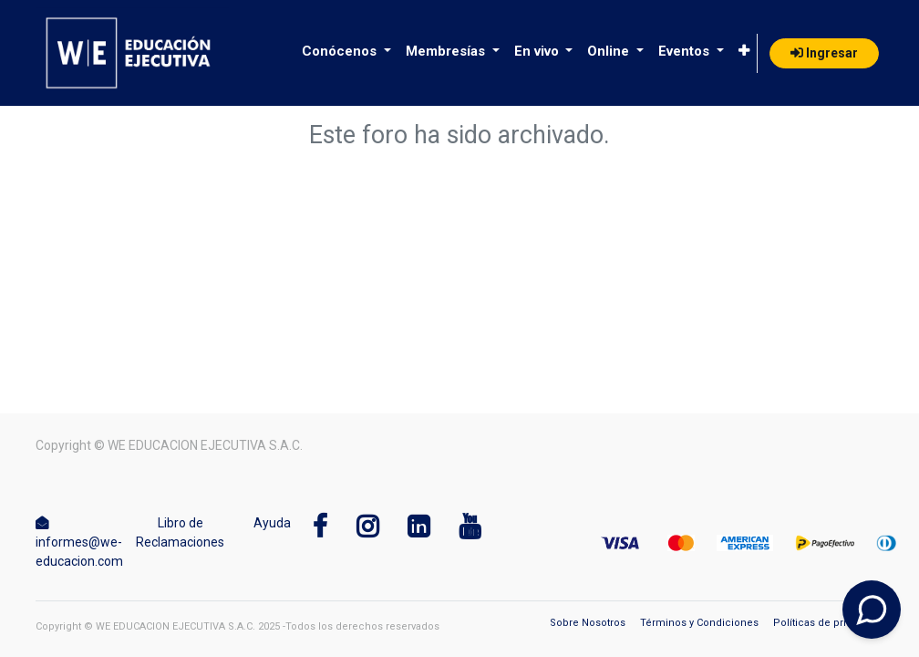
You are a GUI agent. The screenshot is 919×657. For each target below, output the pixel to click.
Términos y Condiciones (699, 623)
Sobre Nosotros (587, 623)
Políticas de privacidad (828, 623)
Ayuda (272, 523)
